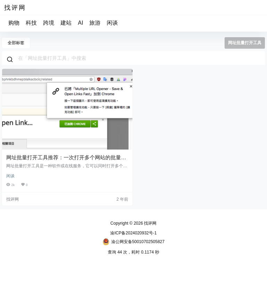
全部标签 (16, 42)
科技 (31, 23)
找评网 (149, 223)
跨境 (48, 23)
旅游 (94, 23)
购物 (13, 23)
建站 (66, 23)
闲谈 (112, 23)
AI (80, 23)
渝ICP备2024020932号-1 (133, 233)
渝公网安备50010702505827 (133, 241)
